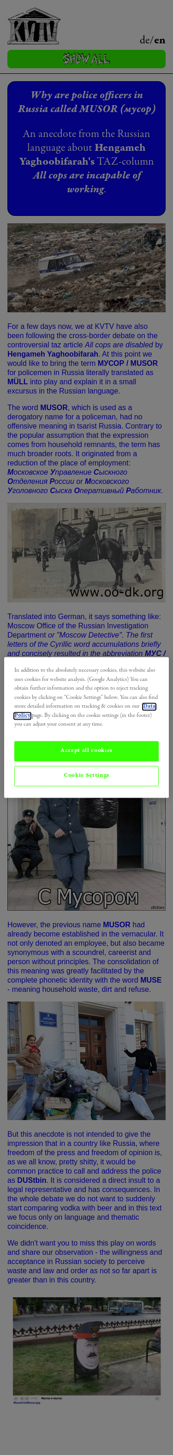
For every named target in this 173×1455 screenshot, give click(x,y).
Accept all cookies (86, 751)
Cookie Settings (86, 776)
